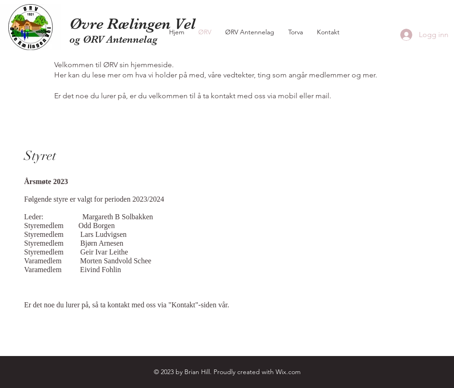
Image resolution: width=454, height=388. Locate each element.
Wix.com (288, 372)
